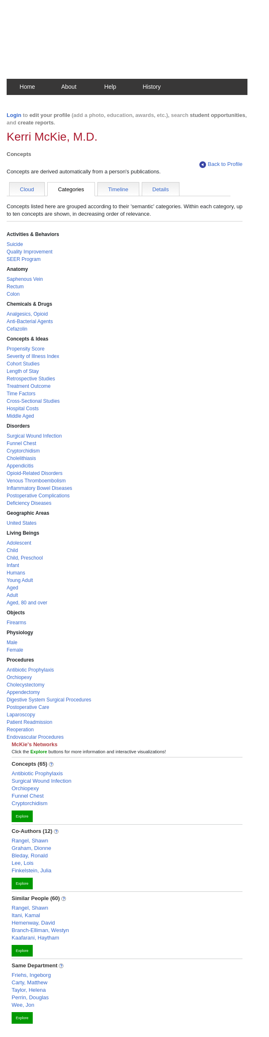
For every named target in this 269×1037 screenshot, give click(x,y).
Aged (12, 588)
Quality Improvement (30, 252)
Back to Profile (220, 164)
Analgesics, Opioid (27, 314)
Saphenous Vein (25, 279)
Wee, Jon (23, 1005)
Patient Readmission (29, 722)
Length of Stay (23, 371)
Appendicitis (20, 466)
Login (14, 115)
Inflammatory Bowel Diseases (39, 488)
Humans (16, 573)
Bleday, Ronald (30, 855)
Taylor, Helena (29, 990)
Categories (71, 189)
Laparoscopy (21, 715)
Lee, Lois (23, 863)
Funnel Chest (21, 443)
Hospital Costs (23, 408)
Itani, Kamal (26, 915)
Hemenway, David (33, 923)
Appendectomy (23, 692)
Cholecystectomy (25, 685)
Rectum (15, 287)
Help (110, 86)
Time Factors (21, 394)
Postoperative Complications (38, 496)
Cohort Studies (23, 364)
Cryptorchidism (23, 451)
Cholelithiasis (21, 458)
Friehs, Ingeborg (31, 975)
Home (27, 86)
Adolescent (19, 543)
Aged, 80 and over (27, 603)
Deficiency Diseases (29, 503)
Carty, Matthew (29, 982)
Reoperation (20, 730)
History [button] (152, 86)
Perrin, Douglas (30, 997)
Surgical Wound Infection (34, 436)
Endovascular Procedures (35, 737)
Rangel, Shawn (30, 840)
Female (15, 650)
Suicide (15, 244)
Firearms (16, 623)
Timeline (118, 189)
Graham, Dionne (31, 848)
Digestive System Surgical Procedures (49, 700)
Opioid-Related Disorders (35, 473)
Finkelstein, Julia (31, 870)
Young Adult (20, 580)
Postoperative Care (28, 707)
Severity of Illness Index (33, 356)
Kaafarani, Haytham (35, 938)
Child (12, 550)
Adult (12, 595)
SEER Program (24, 259)
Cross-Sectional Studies (33, 401)
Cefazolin (17, 329)
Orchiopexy (19, 677)
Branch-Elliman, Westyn (40, 930)
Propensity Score (25, 349)
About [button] (69, 86)
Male (12, 642)
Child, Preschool (25, 558)
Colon (13, 294)
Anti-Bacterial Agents (30, 321)
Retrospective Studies (31, 379)
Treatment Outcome (29, 386)
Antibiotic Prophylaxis (30, 670)
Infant (13, 565)
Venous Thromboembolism (36, 481)
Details (161, 189)
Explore (22, 816)
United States (21, 523)
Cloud (27, 189)
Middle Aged (20, 416)
